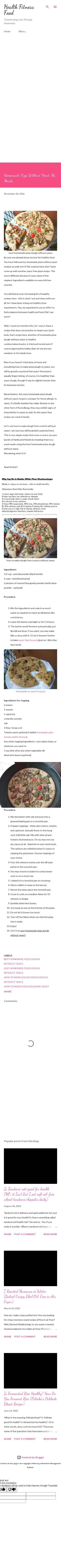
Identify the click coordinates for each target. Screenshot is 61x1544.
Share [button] (7, 991)
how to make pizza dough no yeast (26, 986)
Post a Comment (25, 1234)
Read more (50, 1234)
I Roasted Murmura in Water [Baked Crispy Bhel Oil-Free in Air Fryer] (30, 1296)
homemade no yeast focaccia (30, 691)
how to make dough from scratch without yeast (26, 979)
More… (22, 31)
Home (7, 31)
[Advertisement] (30, 71)
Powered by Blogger (30, 1457)
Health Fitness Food (19, 9)
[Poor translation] (12, 1489)
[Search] (47, 6)
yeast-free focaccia (28, 640)
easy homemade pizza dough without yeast (22, 970)
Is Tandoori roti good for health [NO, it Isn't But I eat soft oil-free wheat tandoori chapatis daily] (29, 1194)
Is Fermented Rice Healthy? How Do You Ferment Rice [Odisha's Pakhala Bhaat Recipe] (30, 1398)
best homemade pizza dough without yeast (22, 961)
